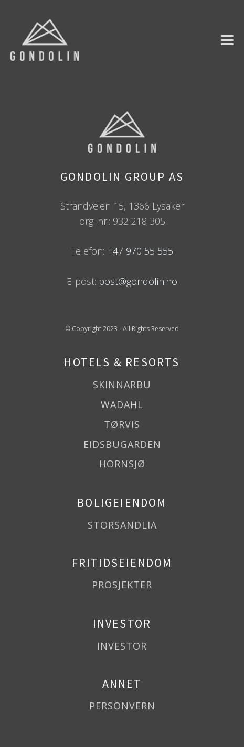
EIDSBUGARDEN (122, 445)
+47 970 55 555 (140, 251)
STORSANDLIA (122, 525)
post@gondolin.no (138, 281)
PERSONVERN (122, 706)
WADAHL (122, 405)
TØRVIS (122, 425)
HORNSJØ (122, 464)
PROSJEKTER (122, 585)
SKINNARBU (122, 385)
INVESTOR (122, 646)
